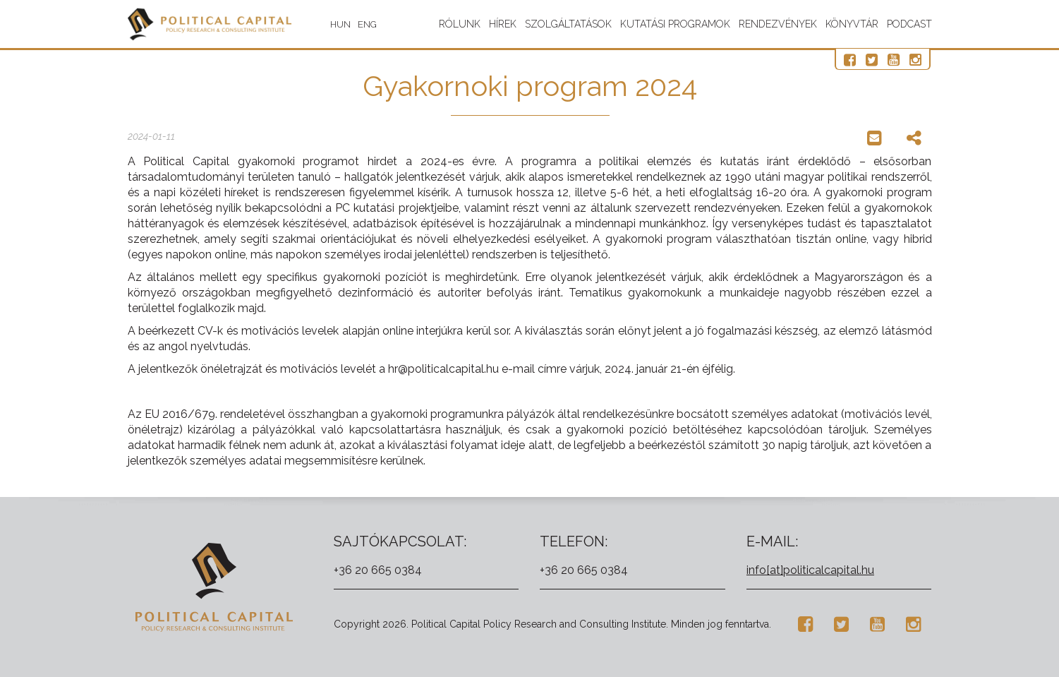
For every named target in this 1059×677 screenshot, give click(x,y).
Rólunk (459, 24)
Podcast (909, 24)
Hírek (502, 24)
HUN (353, 24)
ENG (379, 24)
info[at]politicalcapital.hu (810, 570)
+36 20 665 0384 (378, 570)
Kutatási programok (675, 24)
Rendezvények (778, 24)
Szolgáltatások (568, 24)
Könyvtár (851, 24)
